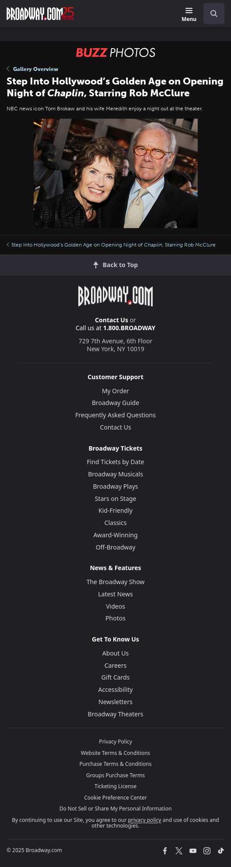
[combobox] (210, 13)
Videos (115, 606)
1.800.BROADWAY (129, 328)
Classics (116, 522)
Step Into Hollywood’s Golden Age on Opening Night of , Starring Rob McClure (111, 245)
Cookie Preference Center (115, 797)
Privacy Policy (115, 741)
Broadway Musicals (115, 474)
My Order (115, 391)
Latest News (115, 594)
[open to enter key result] (213, 13)
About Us (115, 653)
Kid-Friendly (115, 510)
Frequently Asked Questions (115, 415)
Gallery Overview (32, 69)
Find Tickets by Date (115, 462)
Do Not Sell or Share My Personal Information (116, 808)
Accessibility (115, 689)
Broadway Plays (115, 486)
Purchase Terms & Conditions (115, 764)
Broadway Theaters (116, 714)
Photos (115, 618)
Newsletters (115, 702)
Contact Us (111, 320)
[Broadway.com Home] (40, 13)
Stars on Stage (115, 498)
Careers (115, 665)
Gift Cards (116, 677)
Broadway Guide (115, 402)
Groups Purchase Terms (115, 775)
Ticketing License (115, 786)
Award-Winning (115, 535)
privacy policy (144, 820)
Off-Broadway (116, 547)
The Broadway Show (116, 582)
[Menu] (189, 15)
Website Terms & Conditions (115, 753)
